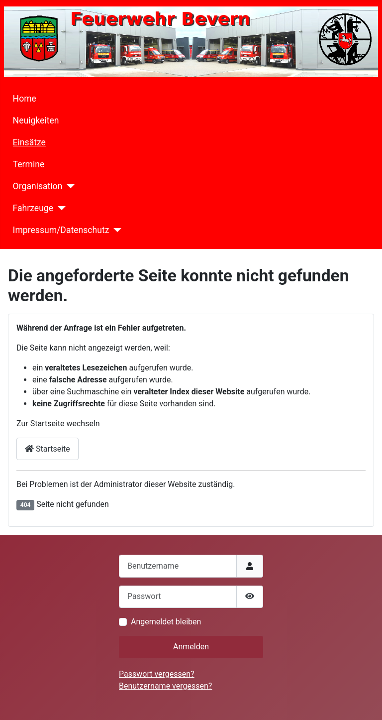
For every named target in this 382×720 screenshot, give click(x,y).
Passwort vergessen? (156, 674)
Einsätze (29, 142)
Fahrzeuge (33, 208)
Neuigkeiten (36, 120)
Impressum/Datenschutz (61, 230)
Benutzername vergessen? (165, 686)
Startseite (47, 449)
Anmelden (191, 646)
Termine (29, 164)
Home (24, 99)
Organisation (38, 186)
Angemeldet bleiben (166, 621)
